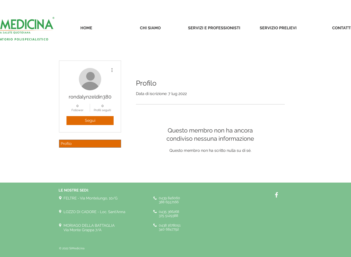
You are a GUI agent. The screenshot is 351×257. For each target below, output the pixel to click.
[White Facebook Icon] (276, 194)
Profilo (66, 143)
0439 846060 (169, 198)
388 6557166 (169, 202)
